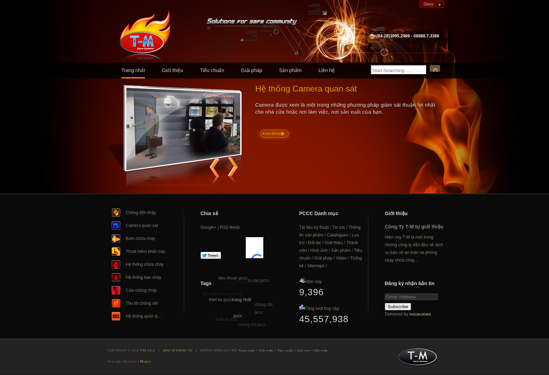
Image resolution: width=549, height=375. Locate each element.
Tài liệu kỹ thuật (314, 227)
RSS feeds (230, 227)
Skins (428, 4)
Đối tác (314, 242)
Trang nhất (133, 70)
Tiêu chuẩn (212, 70)
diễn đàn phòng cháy (221, 294)
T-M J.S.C (415, 359)
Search (435, 68)
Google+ (209, 227)
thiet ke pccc (220, 299)
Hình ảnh (319, 250)
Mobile (145, 361)
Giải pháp (251, 70)
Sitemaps (316, 265)
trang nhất (241, 299)
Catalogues (337, 235)
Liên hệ (327, 70)
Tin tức (338, 227)
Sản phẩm (290, 70)
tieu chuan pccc (233, 278)
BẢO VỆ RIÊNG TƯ (178, 350)
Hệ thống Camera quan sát (306, 88)
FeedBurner (420, 314)
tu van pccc (258, 280)
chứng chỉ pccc (252, 324)
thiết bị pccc (226, 319)
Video (341, 258)
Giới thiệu (172, 70)
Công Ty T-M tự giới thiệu (414, 226)
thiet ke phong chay (245, 282)
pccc (238, 315)
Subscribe (398, 306)
